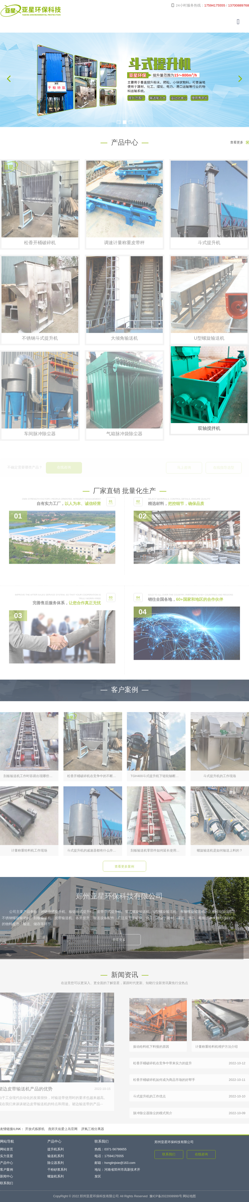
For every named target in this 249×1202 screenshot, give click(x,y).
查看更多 (239, 142)
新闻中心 (6, 1176)
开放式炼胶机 (35, 1129)
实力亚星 (6, 1156)
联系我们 (6, 1183)
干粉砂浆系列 (57, 1169)
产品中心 (6, 1163)
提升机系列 (55, 1149)
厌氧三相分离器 (92, 1129)
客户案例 (6, 1169)
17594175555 (214, 5)
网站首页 (6, 1149)
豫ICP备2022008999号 (165, 1196)
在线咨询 (201, 1154)
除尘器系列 (55, 1163)
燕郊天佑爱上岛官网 (62, 1129)
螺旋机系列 (55, 1176)
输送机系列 (55, 1156)
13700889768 (238, 5)
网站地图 (189, 1196)
